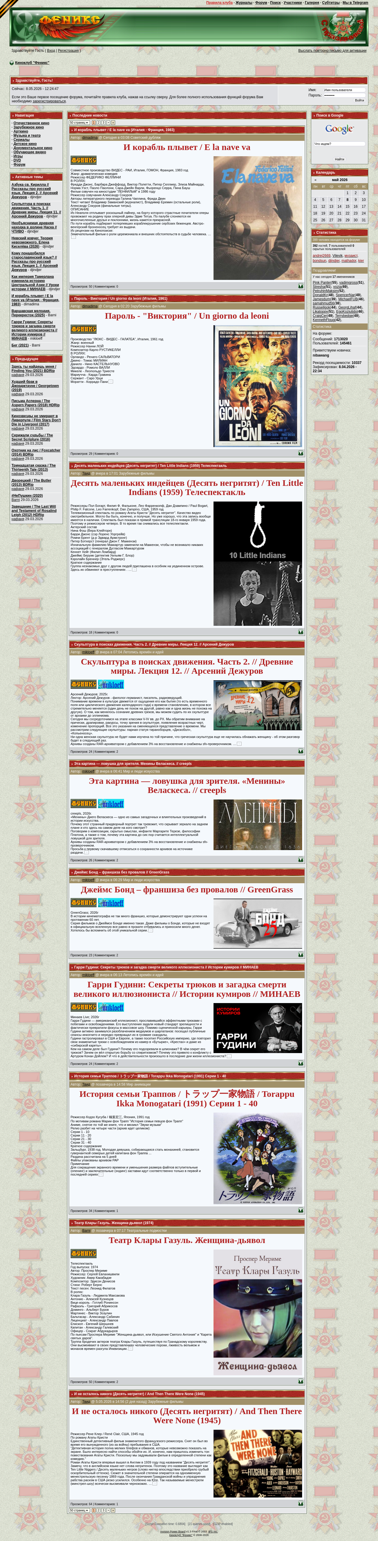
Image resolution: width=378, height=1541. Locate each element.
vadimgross (348, 283)
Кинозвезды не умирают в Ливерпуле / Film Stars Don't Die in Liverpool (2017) (36, 420)
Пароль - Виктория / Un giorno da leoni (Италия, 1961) (120, 298)
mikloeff (88, 652)
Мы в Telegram (355, 3)
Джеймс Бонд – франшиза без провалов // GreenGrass (121, 872)
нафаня (18, 375)
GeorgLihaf (347, 307)
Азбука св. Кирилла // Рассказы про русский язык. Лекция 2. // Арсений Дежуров (35, 191)
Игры (18, 156)
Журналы (244, 3)
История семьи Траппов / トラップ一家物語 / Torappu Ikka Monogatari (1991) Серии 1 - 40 (150, 1076)
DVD (17, 160)
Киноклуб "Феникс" (32, 63)
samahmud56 (323, 303)
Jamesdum (321, 299)
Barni (16, 500)
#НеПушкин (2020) (27, 496)
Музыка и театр (27, 135)
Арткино (21, 131)
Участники (293, 3)
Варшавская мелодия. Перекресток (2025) (31, 313)
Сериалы (22, 140)
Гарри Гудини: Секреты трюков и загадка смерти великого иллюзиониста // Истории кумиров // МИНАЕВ (34, 330)
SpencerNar (345, 295)
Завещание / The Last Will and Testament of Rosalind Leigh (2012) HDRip (34, 510)
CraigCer (320, 316)
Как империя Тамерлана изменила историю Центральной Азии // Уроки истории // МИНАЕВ (35, 283)
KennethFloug (324, 320)
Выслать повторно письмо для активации (332, 51)
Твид (86, 473)
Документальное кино (33, 148)
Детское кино (25, 144)
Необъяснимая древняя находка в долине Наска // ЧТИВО (34, 227)
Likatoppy (320, 312)
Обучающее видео (30, 152)
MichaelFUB (348, 299)
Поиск (275, 3)
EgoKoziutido (346, 312)
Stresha (319, 287)
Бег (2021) (20, 345)
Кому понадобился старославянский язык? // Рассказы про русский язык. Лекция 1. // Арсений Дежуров (35, 261)
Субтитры (331, 3)
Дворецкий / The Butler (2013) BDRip (31, 482)
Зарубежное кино (29, 127)
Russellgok (321, 307)
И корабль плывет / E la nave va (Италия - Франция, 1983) (35, 300)
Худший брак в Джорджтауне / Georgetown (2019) (35, 386)
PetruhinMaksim (325, 291)
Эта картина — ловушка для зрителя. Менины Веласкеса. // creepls (133, 764)
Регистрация (68, 51)
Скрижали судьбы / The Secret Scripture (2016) (32, 437)
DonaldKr (320, 295)
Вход (51, 51)
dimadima (89, 138)
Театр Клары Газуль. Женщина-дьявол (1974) (114, 1223)
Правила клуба (219, 3)
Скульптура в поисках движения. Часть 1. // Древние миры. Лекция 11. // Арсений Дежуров (36, 210)
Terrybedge (344, 316)
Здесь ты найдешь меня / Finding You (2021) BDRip (34, 369)
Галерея (312, 3)
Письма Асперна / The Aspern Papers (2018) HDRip (36, 403)
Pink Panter (322, 283)
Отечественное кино (31, 123)
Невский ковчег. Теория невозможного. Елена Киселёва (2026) (32, 242)
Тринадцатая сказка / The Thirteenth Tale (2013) (34, 467)
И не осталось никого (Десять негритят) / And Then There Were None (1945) (139, 1394)
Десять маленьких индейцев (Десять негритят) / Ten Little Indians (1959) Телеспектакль (150, 466)
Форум (261, 3)
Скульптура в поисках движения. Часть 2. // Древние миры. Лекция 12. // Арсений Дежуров (154, 644)
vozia (337, 287)
